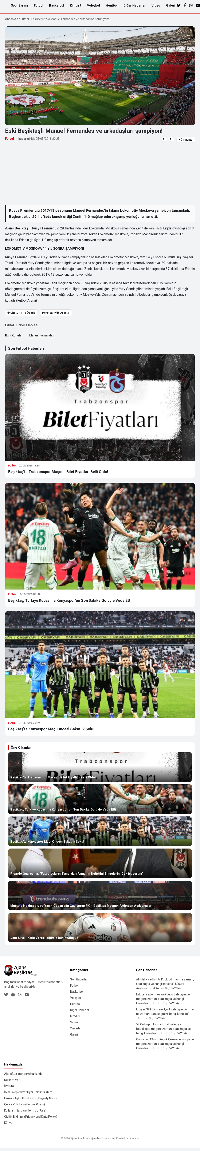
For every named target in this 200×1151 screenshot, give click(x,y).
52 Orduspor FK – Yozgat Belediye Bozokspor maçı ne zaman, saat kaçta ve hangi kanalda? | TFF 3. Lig (163, 1029)
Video (156, 5)
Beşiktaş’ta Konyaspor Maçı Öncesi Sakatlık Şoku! (51, 729)
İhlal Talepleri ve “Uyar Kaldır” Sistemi (28, 1092)
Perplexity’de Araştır (56, 312)
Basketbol (56, 5)
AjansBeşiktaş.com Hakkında (23, 1073)
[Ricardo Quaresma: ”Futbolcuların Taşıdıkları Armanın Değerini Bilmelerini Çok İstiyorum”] (100, 863)
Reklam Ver (12, 1080)
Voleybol (93, 5)
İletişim (9, 1086)
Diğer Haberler (134, 5)
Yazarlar (76, 1028)
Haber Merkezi (27, 325)
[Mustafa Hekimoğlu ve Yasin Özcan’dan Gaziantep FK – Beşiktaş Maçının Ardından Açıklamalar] (100, 895)
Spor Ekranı (19, 5)
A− (164, 139)
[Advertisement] (99, 173)
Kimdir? (75, 5)
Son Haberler (78, 979)
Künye (8, 1122)
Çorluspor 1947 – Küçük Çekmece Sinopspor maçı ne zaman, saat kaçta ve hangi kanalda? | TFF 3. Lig (165, 1044)
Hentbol (112, 5)
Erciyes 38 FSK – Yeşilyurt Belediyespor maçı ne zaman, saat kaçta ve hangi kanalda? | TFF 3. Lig (165, 1014)
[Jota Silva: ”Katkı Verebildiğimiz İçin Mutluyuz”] (100, 927)
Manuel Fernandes (41, 335)
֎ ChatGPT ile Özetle (21, 312)
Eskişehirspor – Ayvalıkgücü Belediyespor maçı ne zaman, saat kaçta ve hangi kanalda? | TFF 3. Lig (163, 999)
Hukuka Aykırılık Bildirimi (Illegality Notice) (31, 1098)
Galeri (170, 5)
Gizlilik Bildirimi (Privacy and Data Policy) (30, 1116)
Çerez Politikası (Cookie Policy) (24, 1104)
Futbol (38, 5)
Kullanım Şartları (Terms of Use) (25, 1110)
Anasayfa (11, 19)
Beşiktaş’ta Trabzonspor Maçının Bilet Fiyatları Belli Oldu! (58, 471)
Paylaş (185, 139)
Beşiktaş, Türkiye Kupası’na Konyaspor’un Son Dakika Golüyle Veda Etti (70, 600)
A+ (171, 139)
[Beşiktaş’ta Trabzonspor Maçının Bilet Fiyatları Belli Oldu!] (100, 767)
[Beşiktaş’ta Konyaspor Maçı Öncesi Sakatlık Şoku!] (100, 831)
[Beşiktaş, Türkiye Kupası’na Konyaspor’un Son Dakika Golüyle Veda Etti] (100, 799)
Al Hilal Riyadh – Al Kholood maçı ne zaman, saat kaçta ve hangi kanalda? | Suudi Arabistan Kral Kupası (165, 984)
